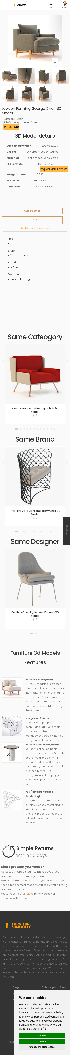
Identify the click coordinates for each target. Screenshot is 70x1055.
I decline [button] (42, 1041)
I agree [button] (42, 1035)
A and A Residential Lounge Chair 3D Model (35, 410)
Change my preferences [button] (42, 1047)
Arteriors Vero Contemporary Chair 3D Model (35, 512)
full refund (28, 893)
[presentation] (3, 360)
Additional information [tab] (34, 228)
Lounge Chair (29, 122)
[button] (65, 5)
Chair (20, 119)
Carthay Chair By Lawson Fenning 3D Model (35, 614)
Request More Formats (53, 169)
